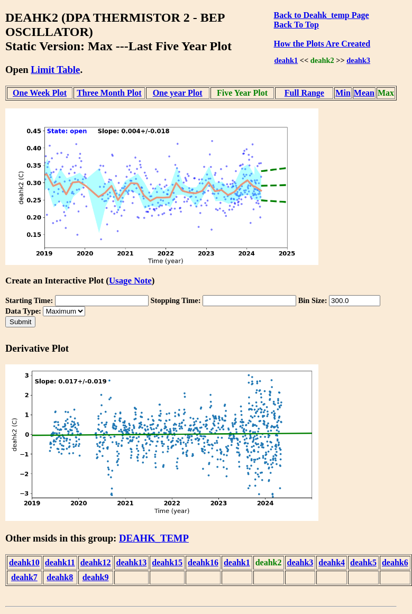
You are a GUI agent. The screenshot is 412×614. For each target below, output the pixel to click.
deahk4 (331, 562)
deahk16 (203, 562)
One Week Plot (40, 92)
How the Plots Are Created (322, 43)
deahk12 (95, 562)
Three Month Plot (109, 92)
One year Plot (178, 92)
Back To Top (296, 24)
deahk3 (358, 60)
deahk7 (24, 577)
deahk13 (131, 562)
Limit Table (55, 69)
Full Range (304, 92)
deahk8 (60, 577)
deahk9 (96, 577)
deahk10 (24, 562)
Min (342, 92)
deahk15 (167, 562)
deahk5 (363, 562)
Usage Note (130, 281)
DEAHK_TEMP (154, 538)
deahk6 (395, 562)
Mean (364, 92)
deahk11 (60, 562)
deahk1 (286, 60)
